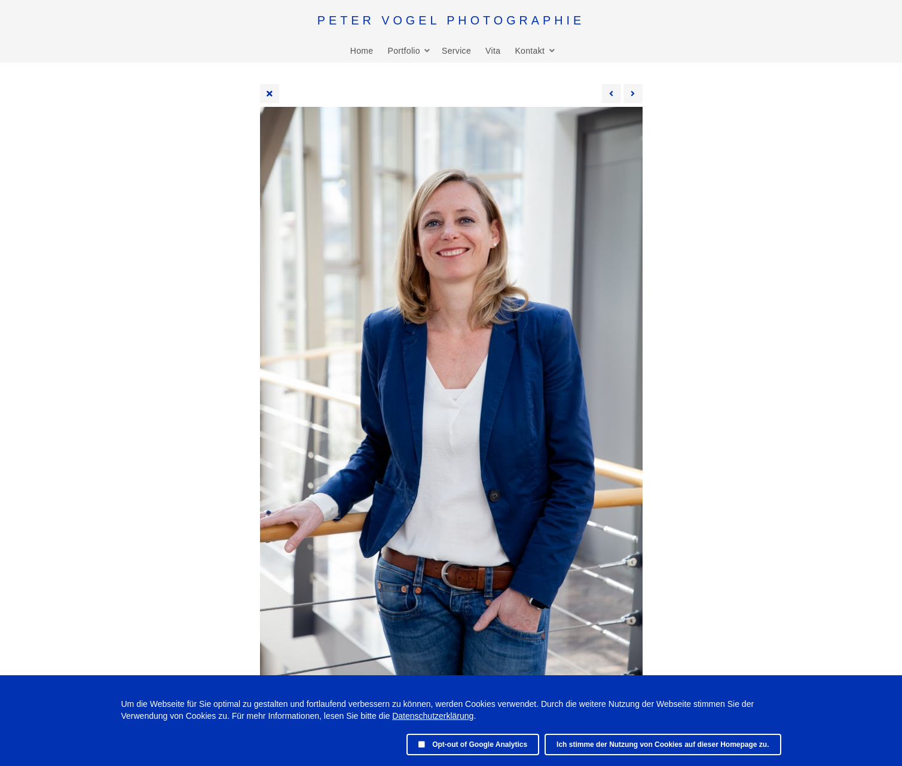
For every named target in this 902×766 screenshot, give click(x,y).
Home (362, 51)
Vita (492, 51)
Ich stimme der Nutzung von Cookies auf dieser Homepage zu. (663, 744)
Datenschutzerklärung (432, 716)
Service (456, 51)
